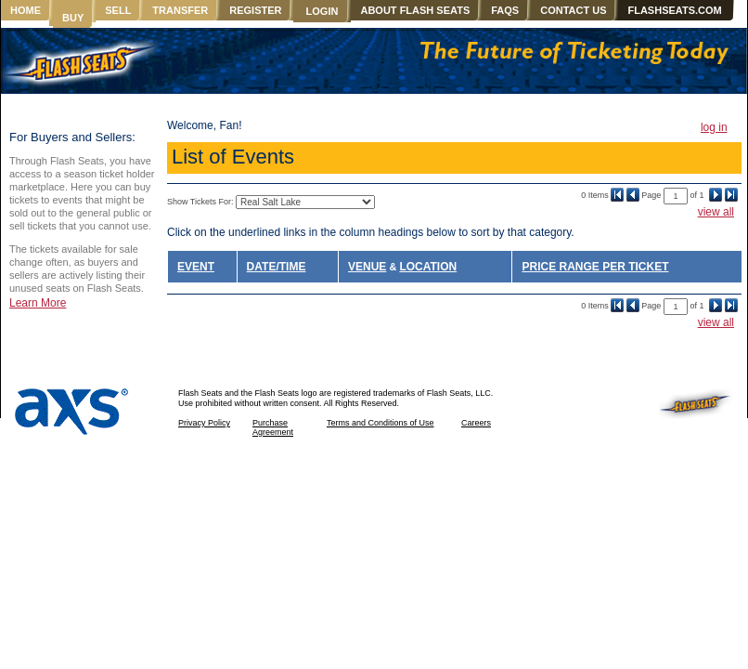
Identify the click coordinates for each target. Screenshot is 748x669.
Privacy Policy (204, 422)
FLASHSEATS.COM (674, 10)
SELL (118, 10)
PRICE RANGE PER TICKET (595, 266)
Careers (476, 422)
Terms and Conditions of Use (380, 422)
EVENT (195, 266)
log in (714, 127)
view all (716, 211)
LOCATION (428, 266)
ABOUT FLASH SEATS (415, 10)
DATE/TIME (276, 266)
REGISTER (255, 10)
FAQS (505, 10)
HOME (25, 10)
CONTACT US (573, 10)
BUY (73, 17)
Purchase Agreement (272, 427)
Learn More (37, 302)
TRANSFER (180, 10)
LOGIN (322, 11)
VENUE (367, 266)
